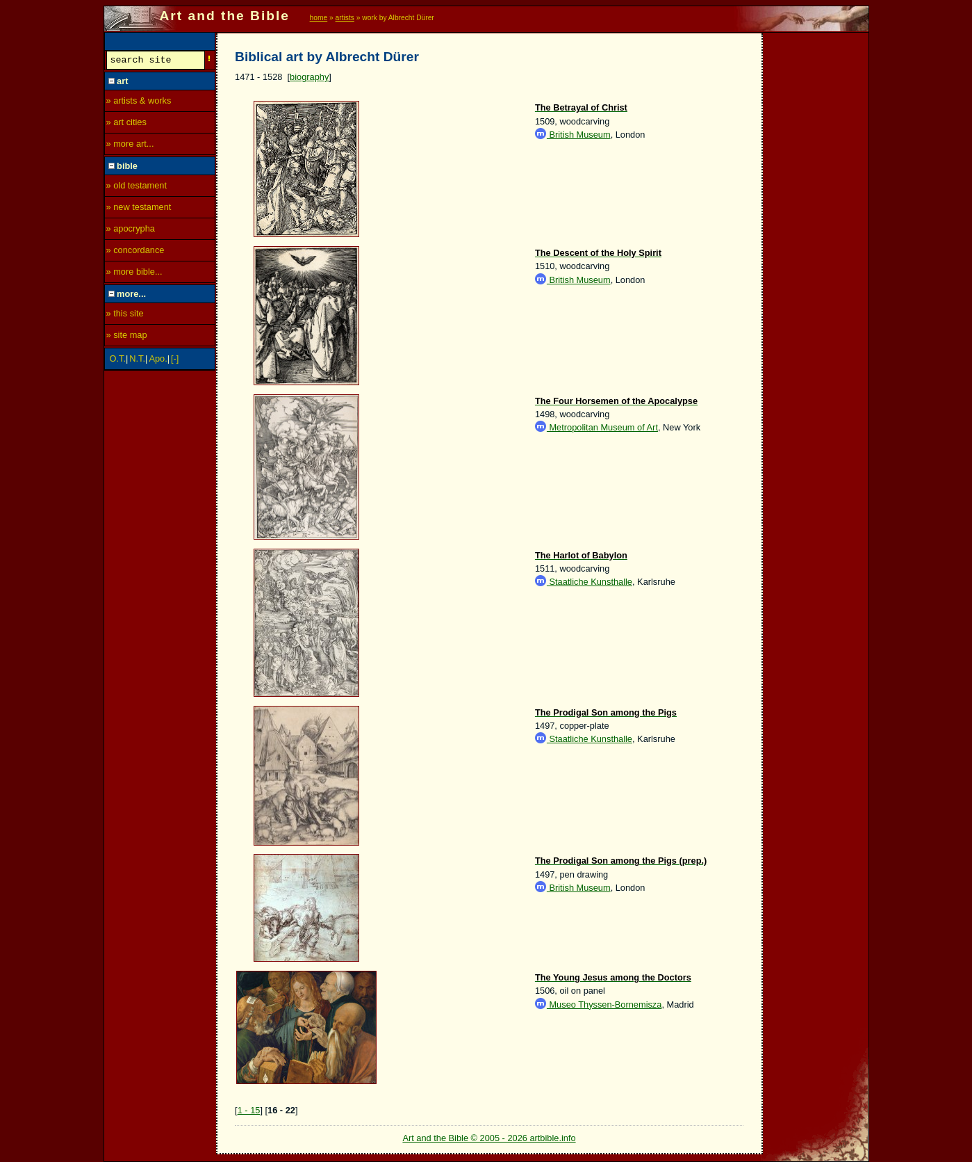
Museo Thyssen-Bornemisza (598, 1004)
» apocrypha (130, 230)
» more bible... (134, 273)
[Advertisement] (816, 241)
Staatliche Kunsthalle (583, 581)
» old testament (136, 187)
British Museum (573, 134)
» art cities (126, 124)
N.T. (137, 360)
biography (309, 77)
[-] (175, 360)
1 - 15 (249, 1110)
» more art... (130, 145)
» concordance (135, 252)
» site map (126, 337)
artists (345, 18)
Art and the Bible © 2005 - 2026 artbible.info (488, 1138)
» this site (125, 315)
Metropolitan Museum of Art (596, 427)
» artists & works (139, 102)
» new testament (139, 209)
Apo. (158, 360)
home (319, 18)
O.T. (118, 360)
